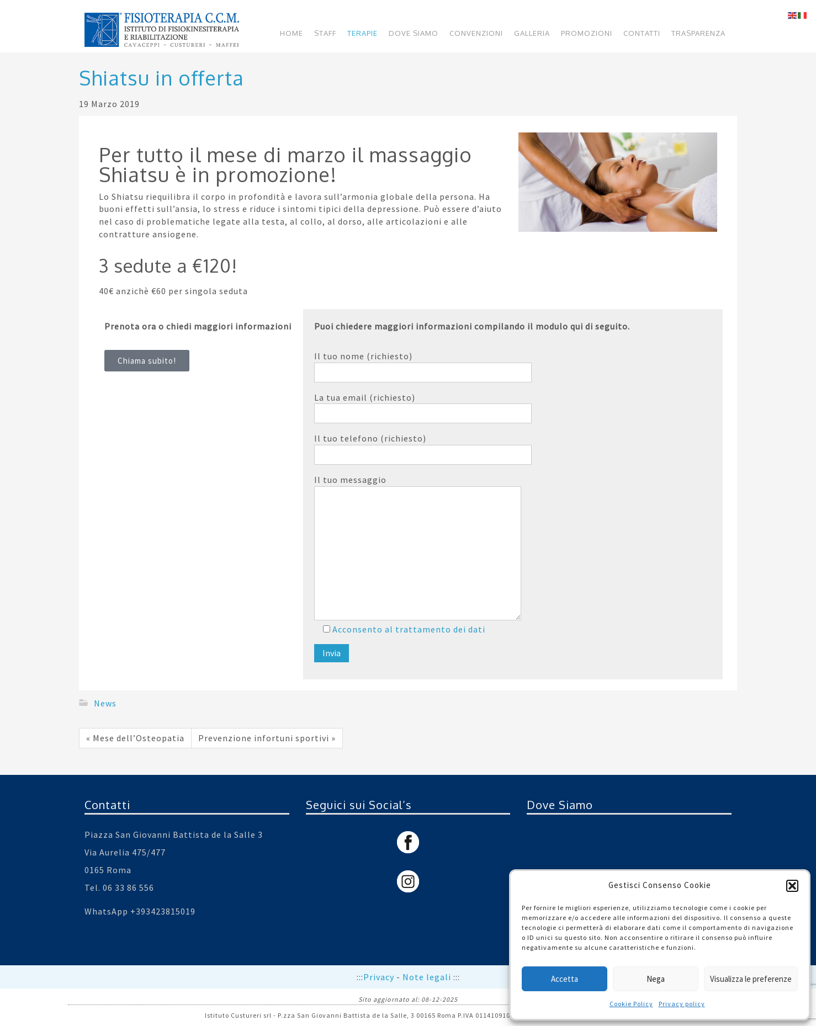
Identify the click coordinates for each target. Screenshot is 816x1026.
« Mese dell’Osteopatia (135, 737)
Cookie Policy (631, 1004)
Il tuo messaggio (417, 547)
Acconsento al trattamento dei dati (407, 629)
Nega (656, 979)
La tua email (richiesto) (423, 408)
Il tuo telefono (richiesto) (423, 449)
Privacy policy (682, 1004)
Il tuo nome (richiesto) (423, 366)
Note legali (427, 976)
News (105, 702)
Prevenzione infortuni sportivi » (267, 737)
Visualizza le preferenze (751, 979)
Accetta (564, 979)
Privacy (379, 976)
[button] (792, 885)
